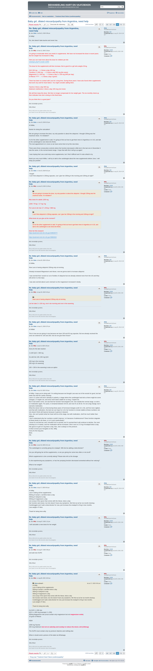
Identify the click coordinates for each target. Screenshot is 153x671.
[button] (96, 24)
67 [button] (110, 25)
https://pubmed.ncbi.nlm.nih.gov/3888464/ (43, 237)
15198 (111, 50)
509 (110, 32)
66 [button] (107, 25)
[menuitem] (40, 13)
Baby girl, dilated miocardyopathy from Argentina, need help (58, 21)
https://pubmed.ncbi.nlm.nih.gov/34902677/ (43, 233)
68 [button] (114, 25)
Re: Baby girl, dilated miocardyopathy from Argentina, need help (54, 29)
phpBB (70, 663)
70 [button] (121, 25)
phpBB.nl (83, 665)
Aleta (105, 28)
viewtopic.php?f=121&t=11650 (39, 62)
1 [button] (102, 25)
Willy (105, 46)
